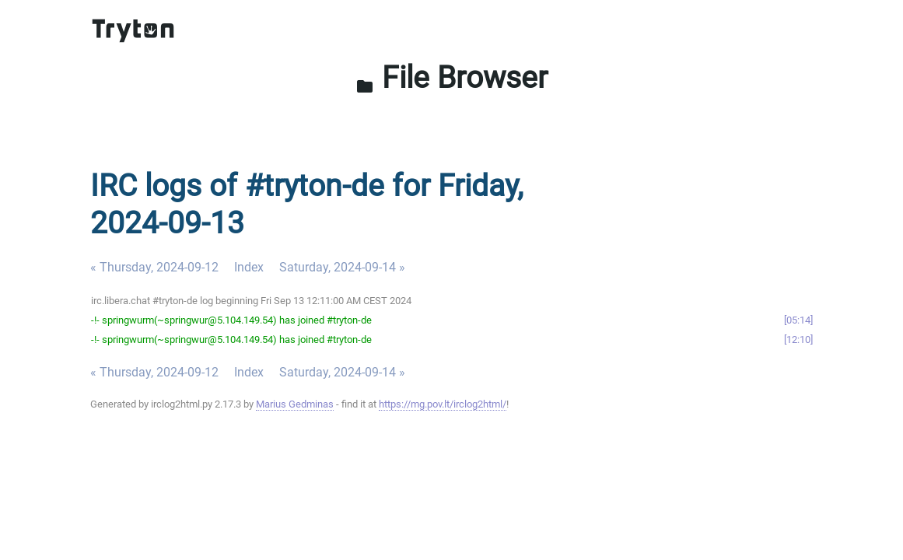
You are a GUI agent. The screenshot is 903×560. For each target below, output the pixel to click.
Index (249, 267)
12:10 (798, 339)
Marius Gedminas (295, 404)
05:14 (798, 320)
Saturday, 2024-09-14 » (342, 267)
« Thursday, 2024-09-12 (154, 267)
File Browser (451, 77)
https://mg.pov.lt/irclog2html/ (442, 404)
